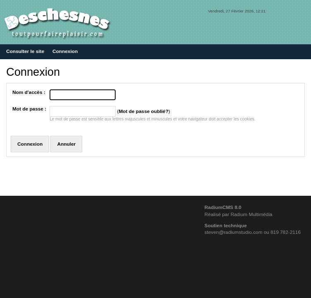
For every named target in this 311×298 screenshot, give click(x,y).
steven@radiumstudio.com (233, 232)
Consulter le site (25, 51)
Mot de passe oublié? (143, 111)
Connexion (65, 51)
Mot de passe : (29, 109)
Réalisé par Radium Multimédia (238, 214)
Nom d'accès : (28, 92)
